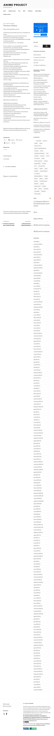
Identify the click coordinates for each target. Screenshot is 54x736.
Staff (35, 183)
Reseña (44, 180)
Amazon (45, 135)
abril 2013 (36, 362)
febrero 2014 (37, 343)
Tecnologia (36, 186)
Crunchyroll (37, 153)
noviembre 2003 (37, 634)
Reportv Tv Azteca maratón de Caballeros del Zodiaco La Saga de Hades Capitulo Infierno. (41, 97)
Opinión (36, 175)
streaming (46, 183)
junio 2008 (36, 503)
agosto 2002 (36, 671)
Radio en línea (37, 180)
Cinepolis (36, 150)
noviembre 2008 (37, 490)
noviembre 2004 (37, 603)
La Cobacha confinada (45, 121)
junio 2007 (36, 535)
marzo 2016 (36, 309)
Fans (35, 160)
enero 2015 (36, 325)
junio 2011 (36, 409)
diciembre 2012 (37, 367)
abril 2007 (36, 540)
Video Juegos (37, 188)
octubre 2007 (37, 524)
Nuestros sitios (7, 9)
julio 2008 (36, 501)
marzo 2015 (36, 322)
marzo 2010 (36, 448)
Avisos (41, 145)
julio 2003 (36, 645)
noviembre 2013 (37, 346)
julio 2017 (36, 286)
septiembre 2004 (38, 608)
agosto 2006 (37, 553)
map (13, 18)
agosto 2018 (36, 273)
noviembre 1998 (37, 684)
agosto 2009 (37, 467)
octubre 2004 (37, 605)
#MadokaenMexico (38, 72)
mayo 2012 (36, 380)
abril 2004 (36, 621)
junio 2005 (36, 584)
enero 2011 (36, 422)
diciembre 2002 (37, 663)
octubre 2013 (37, 349)
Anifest (36, 138)
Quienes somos (12, 5)
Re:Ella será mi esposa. (42, 220)
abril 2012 (36, 383)
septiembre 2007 (37, 527)
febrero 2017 (36, 291)
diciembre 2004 (37, 600)
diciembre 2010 (37, 425)
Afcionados (38, 135)
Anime (40, 138)
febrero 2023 (37, 244)
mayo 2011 (36, 411)
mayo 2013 (36, 359)
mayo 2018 (36, 275)
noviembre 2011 (37, 396)
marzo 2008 (36, 511)
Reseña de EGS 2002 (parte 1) (40, 74)
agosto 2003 (37, 642)
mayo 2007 (36, 537)
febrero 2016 (37, 312)
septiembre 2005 (38, 577)
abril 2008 (36, 509)
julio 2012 (36, 375)
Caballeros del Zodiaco (39, 148)
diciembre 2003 (37, 632)
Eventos (44, 158)
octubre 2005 (37, 574)
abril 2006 (36, 561)
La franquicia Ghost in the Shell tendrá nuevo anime (42, 198)
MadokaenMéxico (38, 170)
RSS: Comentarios (7, 701)
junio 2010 (36, 440)
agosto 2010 (36, 435)
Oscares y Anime (37, 91)
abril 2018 (36, 278)
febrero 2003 (37, 658)
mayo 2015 (36, 320)
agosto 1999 (36, 682)
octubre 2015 (37, 317)
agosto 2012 (36, 372)
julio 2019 (36, 265)
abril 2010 (36, 446)
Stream (40, 183)
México (36, 173)
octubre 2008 (37, 493)
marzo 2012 (36, 385)
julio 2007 (36, 532)
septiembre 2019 (37, 262)
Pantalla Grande (43, 175)
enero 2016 (36, 315)
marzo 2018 (36, 280)
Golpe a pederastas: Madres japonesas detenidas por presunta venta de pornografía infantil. (41, 88)
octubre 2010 (37, 430)
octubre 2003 (37, 637)
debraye (46, 155)
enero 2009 (36, 485)
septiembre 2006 (38, 550)
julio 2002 (36, 674)
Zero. (35, 207)
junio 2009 (36, 472)
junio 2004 (36, 616)
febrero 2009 (37, 482)
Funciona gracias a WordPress (10, 732)
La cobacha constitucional (39, 60)
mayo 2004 (36, 619)
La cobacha (37, 168)
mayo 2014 (36, 338)
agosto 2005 (37, 579)
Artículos (36, 145)
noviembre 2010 (37, 427)
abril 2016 (36, 307)
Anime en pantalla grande (40, 143)
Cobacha (42, 150)
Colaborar (30, 5)
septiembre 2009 (38, 464)
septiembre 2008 (38, 495)
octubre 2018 (37, 270)
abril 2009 (36, 477)
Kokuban (36, 165)
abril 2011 (36, 414)
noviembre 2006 (37, 548)
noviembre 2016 (37, 296)
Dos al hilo (36, 57)
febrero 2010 (37, 451)
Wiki (24, 5)
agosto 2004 (37, 611)
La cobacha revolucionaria (39, 52)
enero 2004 (36, 629)
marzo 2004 (36, 624)
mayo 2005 (36, 587)
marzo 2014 (36, 341)
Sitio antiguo (38, 5)
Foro (19, 5)
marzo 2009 (36, 480)
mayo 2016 (36, 304)
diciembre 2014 (37, 328)
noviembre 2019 (37, 259)
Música (41, 173)
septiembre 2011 (37, 401)
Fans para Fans (41, 160)
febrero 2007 (37, 543)
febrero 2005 (37, 595)
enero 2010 (36, 453)
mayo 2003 (36, 650)
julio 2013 (36, 354)
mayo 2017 (36, 288)
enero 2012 (36, 391)
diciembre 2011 (37, 393)
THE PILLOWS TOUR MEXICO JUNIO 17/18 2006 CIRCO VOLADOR (41, 109)
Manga (46, 170)
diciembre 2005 (37, 569)
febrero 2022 (37, 246)
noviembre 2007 (37, 522)
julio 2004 (36, 613)
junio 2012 (36, 377)
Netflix (46, 173)
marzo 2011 (36, 417)
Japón (46, 163)
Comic (47, 150)
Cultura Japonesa (10, 161)
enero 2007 (36, 545)
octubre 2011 (37, 398)
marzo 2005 (36, 592)
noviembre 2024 (37, 239)
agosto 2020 (36, 254)
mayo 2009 (36, 474)
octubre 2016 (37, 299)
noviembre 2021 (37, 249)
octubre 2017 (37, 283)
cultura (43, 153)
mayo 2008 (36, 506)
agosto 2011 (36, 404)
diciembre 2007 (37, 519)
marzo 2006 (36, 564)
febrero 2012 (36, 388)
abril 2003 (36, 653)
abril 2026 (36, 236)
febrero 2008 (37, 514)
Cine (47, 148)
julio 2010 (36, 438)
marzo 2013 (36, 364)
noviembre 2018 (37, 267)
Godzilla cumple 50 (38, 94)
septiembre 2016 (37, 301)
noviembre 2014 (37, 330)
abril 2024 (36, 241)
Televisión (43, 186)
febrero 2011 (36, 419)
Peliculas (36, 178)
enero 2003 (36, 660)
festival (36, 163)
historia (41, 163)
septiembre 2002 (37, 668)
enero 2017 (36, 294)
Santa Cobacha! (37, 49)
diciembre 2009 (37, 456)
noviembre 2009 (37, 459)
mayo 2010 (36, 443)
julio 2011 (36, 406)
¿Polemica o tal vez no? (39, 54)
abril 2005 (36, 590)
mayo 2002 (36, 679)
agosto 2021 (36, 252)
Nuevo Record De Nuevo (39, 84)
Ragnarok (36, 117)
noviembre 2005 (37, 571)
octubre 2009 (37, 461)
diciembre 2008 (37, 488)
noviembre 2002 (37, 666)
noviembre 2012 (37, 370)
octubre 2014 (37, 333)
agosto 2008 (37, 498)
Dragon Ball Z (37, 158)
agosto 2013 (36, 351)
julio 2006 (36, 556)
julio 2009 (36, 469)
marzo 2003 (36, 655)
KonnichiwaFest (43, 165)
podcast (42, 178)
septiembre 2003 (38, 640)
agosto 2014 (36, 335)
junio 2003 (36, 647)
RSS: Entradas (6, 698)
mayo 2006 (36, 558)
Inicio (4, 5)
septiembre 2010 (37, 432)
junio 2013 (36, 356)
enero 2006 (36, 566)
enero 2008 (36, 516)
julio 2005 (36, 582)
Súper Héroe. (38, 213)
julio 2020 (36, 257)
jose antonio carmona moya (40, 113)
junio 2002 (36, 676)
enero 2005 (36, 598)
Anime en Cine (37, 140)
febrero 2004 (37, 626)
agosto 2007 (36, 529)
